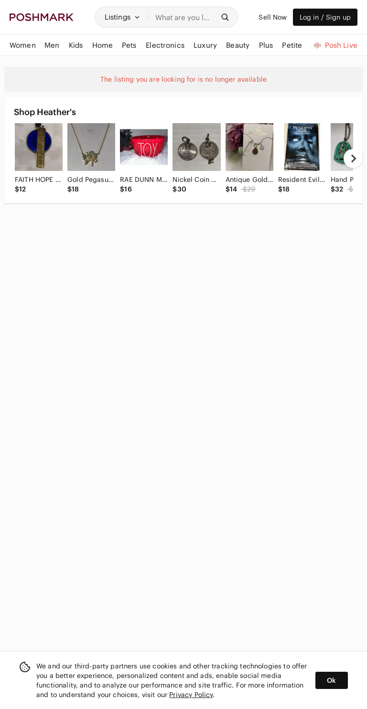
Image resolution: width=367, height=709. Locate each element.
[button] (122, 17)
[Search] (185, 17)
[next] (353, 158)
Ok (331, 680)
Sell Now (273, 17)
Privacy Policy (191, 694)
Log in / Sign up (325, 17)
